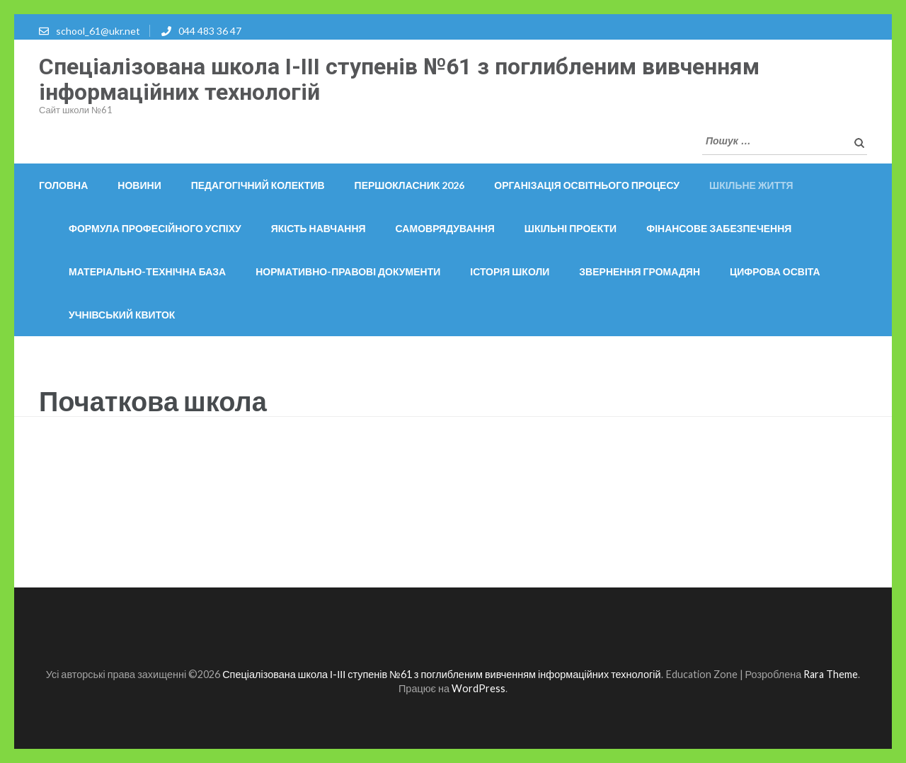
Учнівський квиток (122, 315)
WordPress (478, 688)
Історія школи (509, 271)
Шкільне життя (751, 185)
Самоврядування (445, 228)
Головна (63, 185)
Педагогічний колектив (258, 185)
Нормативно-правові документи (348, 271)
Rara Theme (830, 674)
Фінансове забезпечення (718, 228)
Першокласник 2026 (410, 185)
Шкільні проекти (570, 228)
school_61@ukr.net (98, 31)
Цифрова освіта (775, 271)
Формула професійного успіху (155, 228)
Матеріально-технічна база (147, 271)
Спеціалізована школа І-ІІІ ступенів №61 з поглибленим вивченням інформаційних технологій (399, 79)
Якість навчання (318, 228)
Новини (139, 185)
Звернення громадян (639, 271)
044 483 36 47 (209, 31)
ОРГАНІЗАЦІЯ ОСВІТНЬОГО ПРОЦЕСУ (587, 185)
